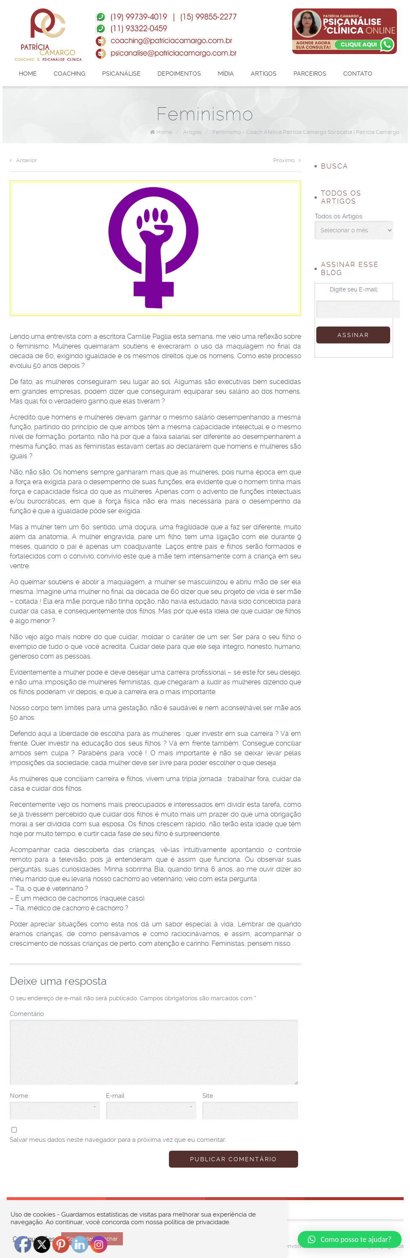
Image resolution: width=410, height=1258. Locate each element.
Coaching (69, 73)
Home (28, 73)
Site (207, 1096)
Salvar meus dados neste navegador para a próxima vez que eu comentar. (118, 1140)
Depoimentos (179, 73)
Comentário (27, 1014)
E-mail (149, 1096)
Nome (53, 1096)
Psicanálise (121, 73)
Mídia (226, 73)
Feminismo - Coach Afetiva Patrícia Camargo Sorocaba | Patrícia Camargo (305, 132)
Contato (357, 73)
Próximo (287, 160)
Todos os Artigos (338, 216)
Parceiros (309, 73)
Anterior (23, 160)
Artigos (264, 73)
